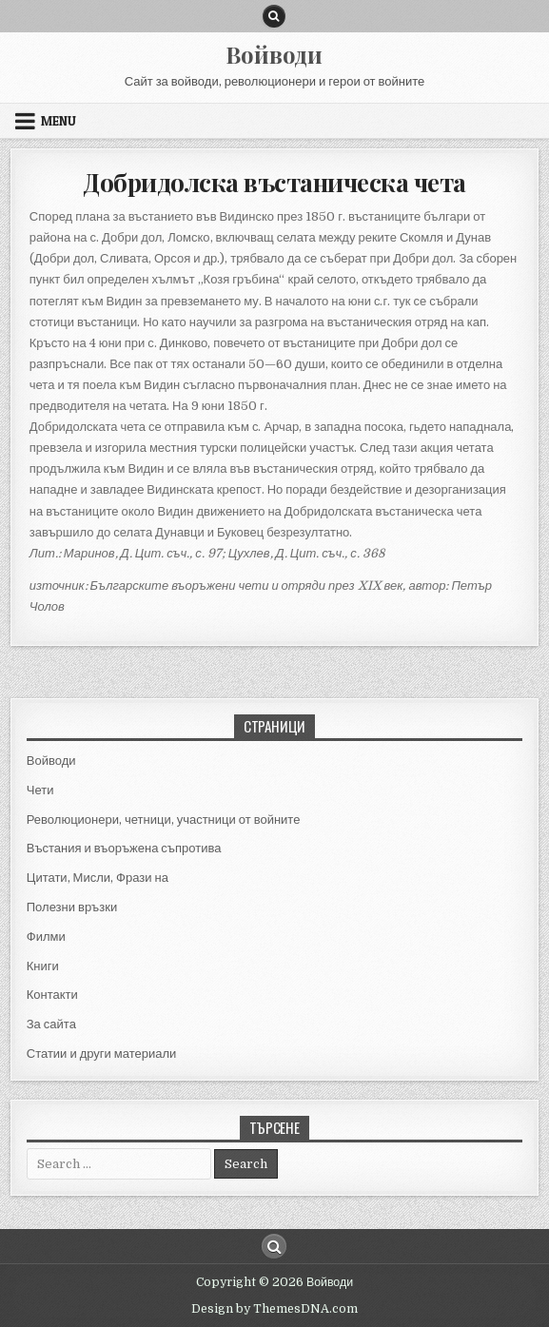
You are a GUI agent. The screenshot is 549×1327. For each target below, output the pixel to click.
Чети (40, 790)
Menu (58, 120)
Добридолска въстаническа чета (274, 182)
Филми (46, 936)
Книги (43, 966)
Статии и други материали (102, 1053)
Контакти (52, 994)
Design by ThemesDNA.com (274, 1309)
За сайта (51, 1024)
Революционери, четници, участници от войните (164, 819)
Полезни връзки (72, 907)
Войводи (274, 54)
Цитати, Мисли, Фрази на (97, 877)
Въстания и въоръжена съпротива (124, 848)
